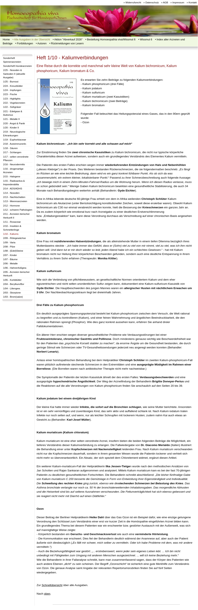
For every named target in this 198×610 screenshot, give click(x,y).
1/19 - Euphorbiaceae (14, 139)
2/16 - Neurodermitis (14, 164)
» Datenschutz (151, 2)
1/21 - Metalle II (11, 119)
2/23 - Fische (10, 94)
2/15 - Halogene (11, 176)
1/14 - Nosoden (11, 193)
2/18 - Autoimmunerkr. (15, 144)
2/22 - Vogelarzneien (14, 103)
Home (6, 39)
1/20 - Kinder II (11, 127)
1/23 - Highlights (11, 98)
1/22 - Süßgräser (12, 107)
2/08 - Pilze (9, 246)
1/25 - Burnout (10, 81)
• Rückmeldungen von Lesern (66, 43)
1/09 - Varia (9, 242)
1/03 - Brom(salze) (13, 297)
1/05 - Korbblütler (12, 280)
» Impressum (177, 2)
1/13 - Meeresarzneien (15, 201)
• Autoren (41, 43)
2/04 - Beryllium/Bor (13, 284)
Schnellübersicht (52, 585)
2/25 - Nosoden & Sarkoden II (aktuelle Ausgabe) (14, 74)
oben (47, 593)
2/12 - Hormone (11, 205)
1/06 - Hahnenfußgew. (15, 268)
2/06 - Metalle (10, 263)
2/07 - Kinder (10, 255)
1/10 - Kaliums (11, 234)
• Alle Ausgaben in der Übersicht (31, 39)
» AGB (164, 2)
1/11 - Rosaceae (12, 222)
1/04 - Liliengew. (11, 288)
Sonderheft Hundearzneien (17, 66)
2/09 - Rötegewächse (14, 238)
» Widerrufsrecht (132, 2)
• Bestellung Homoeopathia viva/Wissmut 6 (110, 39)
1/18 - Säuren (10, 148)
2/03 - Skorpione (12, 292)
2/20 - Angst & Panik (14, 123)
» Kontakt (192, 2)
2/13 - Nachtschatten (14, 197)
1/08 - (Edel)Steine (13, 251)
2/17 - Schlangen (12, 152)
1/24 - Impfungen (12, 90)
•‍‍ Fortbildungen (24, 43)
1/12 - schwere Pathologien (17, 210)
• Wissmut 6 (145, 39)
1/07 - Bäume (10, 259)
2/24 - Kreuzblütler (13, 86)
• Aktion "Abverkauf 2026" (68, 39)
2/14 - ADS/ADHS (12, 188)
